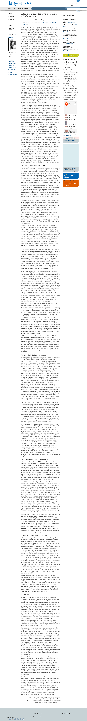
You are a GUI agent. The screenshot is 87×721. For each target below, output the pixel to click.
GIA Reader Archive (11, 20)
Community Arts (12, 67)
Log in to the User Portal (74, 4)
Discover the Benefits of (70, 183)
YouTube (18, 719)
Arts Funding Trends (11, 24)
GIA (63, 134)
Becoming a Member (70, 184)
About (14, 8)
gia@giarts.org (38, 713)
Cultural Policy (11, 65)
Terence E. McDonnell (11, 60)
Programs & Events (23, 8)
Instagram (12, 719)
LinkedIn (15, 719)
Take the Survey (10, 717)
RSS (23, 719)
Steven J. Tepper (12, 63)
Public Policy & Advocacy (11, 71)
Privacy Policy (31, 713)
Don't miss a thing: (70, 176)
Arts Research (11, 69)
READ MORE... (71, 22)
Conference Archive (11, 29)
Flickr (20, 719)
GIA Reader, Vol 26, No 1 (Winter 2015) (13, 36)
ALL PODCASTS (67, 135)
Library (10, 13)
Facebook (10, 719)
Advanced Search (78, 11)
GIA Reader (11, 16)
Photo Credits (24, 713)
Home (9, 8)
